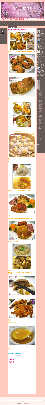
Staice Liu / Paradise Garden (3, 41)
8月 (39, 130)
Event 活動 (7, 23)
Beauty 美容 (3, 23)
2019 (38, 85)
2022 (38, 82)
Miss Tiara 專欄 (28, 23)
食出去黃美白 (39, 59)
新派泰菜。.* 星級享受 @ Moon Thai (40, 115)
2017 (38, 87)
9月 (39, 129)
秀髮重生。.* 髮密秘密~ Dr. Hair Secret (42, 51)
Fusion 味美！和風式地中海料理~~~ (40, 121)
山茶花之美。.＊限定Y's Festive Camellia (40, 112)
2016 (38, 88)
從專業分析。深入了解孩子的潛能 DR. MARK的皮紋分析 (42, 68)
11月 (39, 127)
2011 (38, 141)
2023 (38, 81)
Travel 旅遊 (32, 23)
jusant (24, 403)
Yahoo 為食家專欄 (37, 23)
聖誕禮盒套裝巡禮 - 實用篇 (40, 96)
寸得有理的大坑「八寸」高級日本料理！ (40, 92)
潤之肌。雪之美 (40, 107)
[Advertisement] (22, 386)
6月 (39, 132)
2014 (38, 138)
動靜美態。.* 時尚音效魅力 (40, 119)
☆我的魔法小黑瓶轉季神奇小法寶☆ (42, 31)
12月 (39, 90)
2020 (38, 84)
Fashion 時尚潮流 (12, 23)
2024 (38, 80)
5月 (39, 133)
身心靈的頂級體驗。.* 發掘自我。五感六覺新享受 (42, 40)
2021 (38, 83)
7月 (39, 131)
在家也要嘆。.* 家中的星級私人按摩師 (40, 123)
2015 (38, 89)
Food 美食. (17, 23)
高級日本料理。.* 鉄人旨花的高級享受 (40, 106)
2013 (38, 139)
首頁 (2, 21)
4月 (39, 134)
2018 (38, 86)
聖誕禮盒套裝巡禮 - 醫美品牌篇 (40, 94)
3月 (39, 135)
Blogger (28, 403)
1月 (39, 137)
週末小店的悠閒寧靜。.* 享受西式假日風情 (40, 104)
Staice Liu (2, 37)
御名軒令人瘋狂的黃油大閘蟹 (40, 100)
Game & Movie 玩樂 (22, 23)
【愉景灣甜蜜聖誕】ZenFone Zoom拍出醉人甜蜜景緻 (40, 109)
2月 (39, 136)
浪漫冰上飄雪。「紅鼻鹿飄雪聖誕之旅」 (40, 117)
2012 (38, 140)
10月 (39, 128)
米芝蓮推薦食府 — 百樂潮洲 (40, 101)
